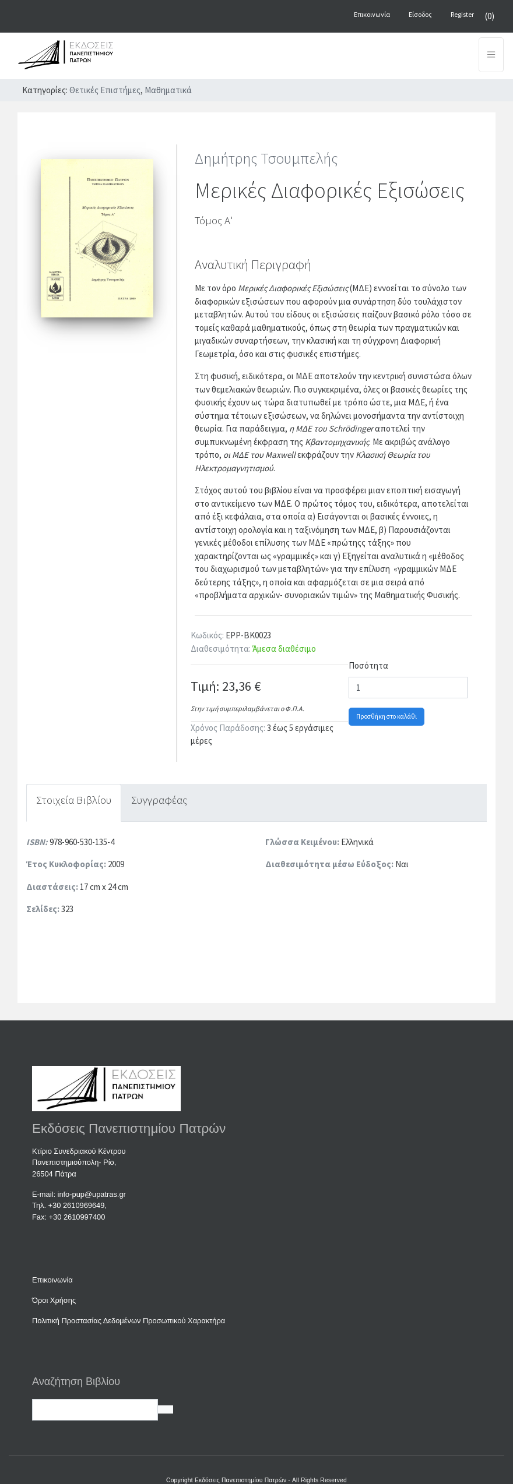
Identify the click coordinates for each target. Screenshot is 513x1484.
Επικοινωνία (52, 1279)
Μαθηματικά (168, 90)
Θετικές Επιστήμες (104, 90)
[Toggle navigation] (491, 54)
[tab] (73, 803)
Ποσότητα (368, 665)
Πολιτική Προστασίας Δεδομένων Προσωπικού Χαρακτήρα (128, 1320)
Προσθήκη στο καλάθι (386, 716)
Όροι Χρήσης (54, 1300)
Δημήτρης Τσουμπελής (266, 158)
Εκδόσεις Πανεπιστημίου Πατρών (240, 1480)
